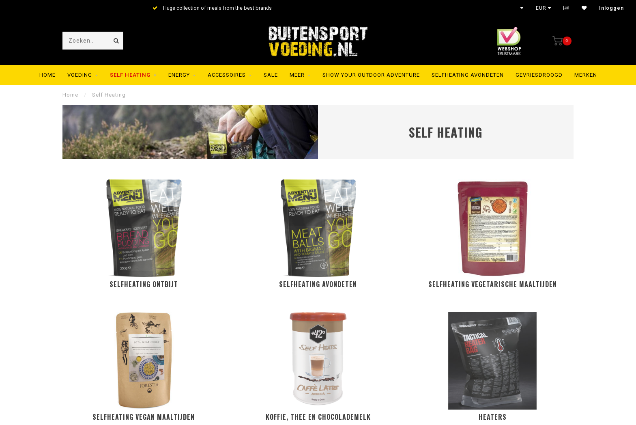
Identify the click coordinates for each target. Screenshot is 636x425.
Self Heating (130, 75)
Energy (179, 75)
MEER (297, 75)
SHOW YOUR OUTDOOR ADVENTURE (371, 75)
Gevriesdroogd (539, 75)
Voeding (79, 75)
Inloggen (611, 8)
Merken (585, 75)
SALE (271, 75)
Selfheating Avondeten (468, 75)
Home (47, 75)
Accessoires (227, 75)
